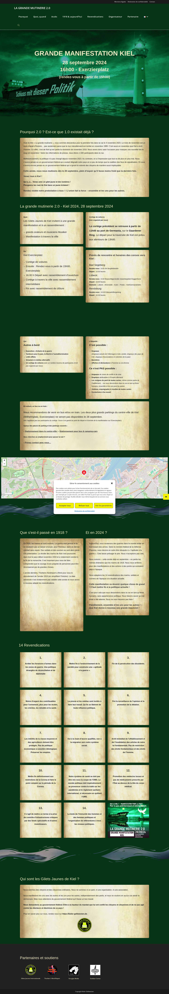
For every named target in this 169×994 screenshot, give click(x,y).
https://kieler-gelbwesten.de (74, 914)
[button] (112, 483)
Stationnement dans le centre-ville (41, 431)
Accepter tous (65, 505)
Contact (152, 2)
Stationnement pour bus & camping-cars (79, 431)
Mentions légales (120, 2)
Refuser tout (84, 505)
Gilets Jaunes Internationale (30, 978)
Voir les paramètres (103, 505)
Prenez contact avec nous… (38, 443)
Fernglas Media (74, 979)
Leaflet (157, 497)
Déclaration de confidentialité (85, 511)
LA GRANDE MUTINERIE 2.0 (32, 8)
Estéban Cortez (95, 979)
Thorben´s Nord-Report (52, 978)
